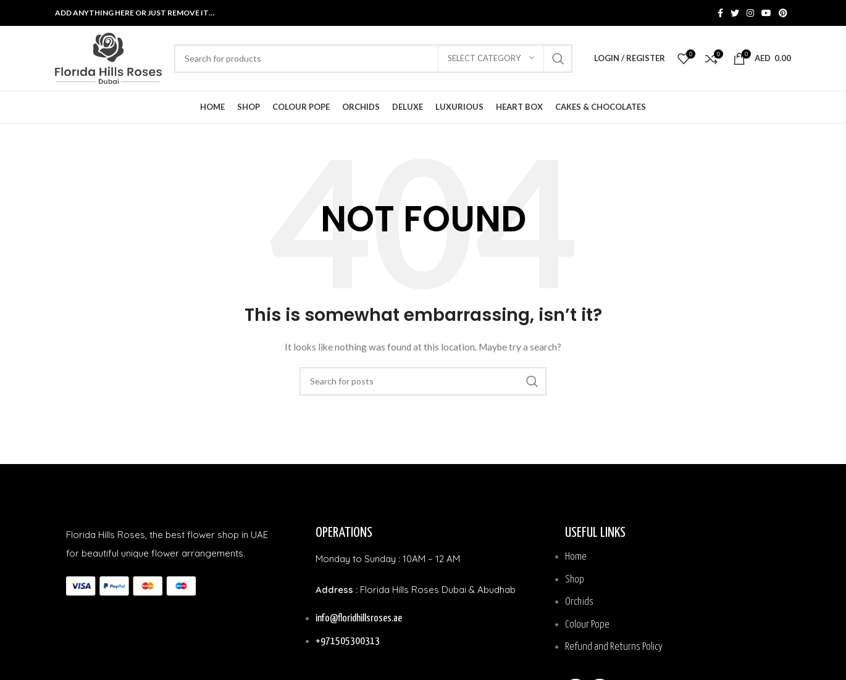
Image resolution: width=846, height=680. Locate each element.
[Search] (373, 58)
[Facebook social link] (720, 13)
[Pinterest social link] (783, 13)
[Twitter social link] (735, 13)
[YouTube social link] (766, 13)
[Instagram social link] (750, 13)
